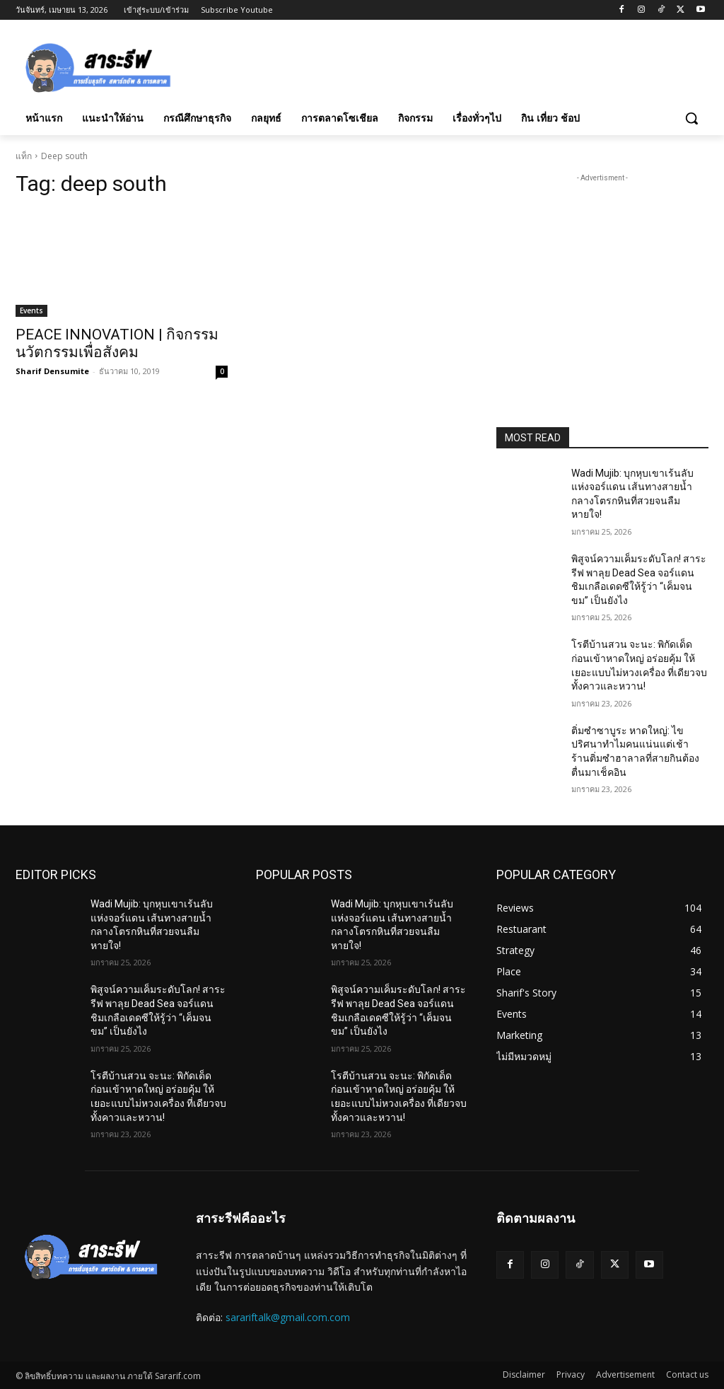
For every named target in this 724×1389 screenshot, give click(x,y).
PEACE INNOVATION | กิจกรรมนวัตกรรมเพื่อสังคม (117, 343)
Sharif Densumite (52, 371)
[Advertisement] (347, 65)
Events (31, 310)
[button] (691, 118)
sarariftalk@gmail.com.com (288, 1317)
